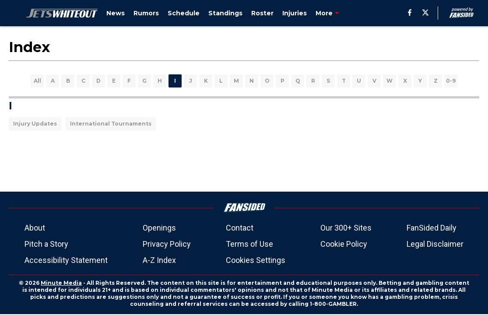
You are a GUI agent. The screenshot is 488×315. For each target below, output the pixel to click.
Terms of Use (249, 243)
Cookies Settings (255, 260)
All (37, 80)
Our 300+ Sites (346, 227)
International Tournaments (110, 123)
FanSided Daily (431, 227)
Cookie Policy (343, 243)
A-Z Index (159, 260)
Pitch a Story (46, 243)
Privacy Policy (167, 243)
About (35, 227)
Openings (159, 227)
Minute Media (61, 283)
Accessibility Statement (66, 260)
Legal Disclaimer (435, 243)
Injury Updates (35, 123)
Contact (239, 227)
